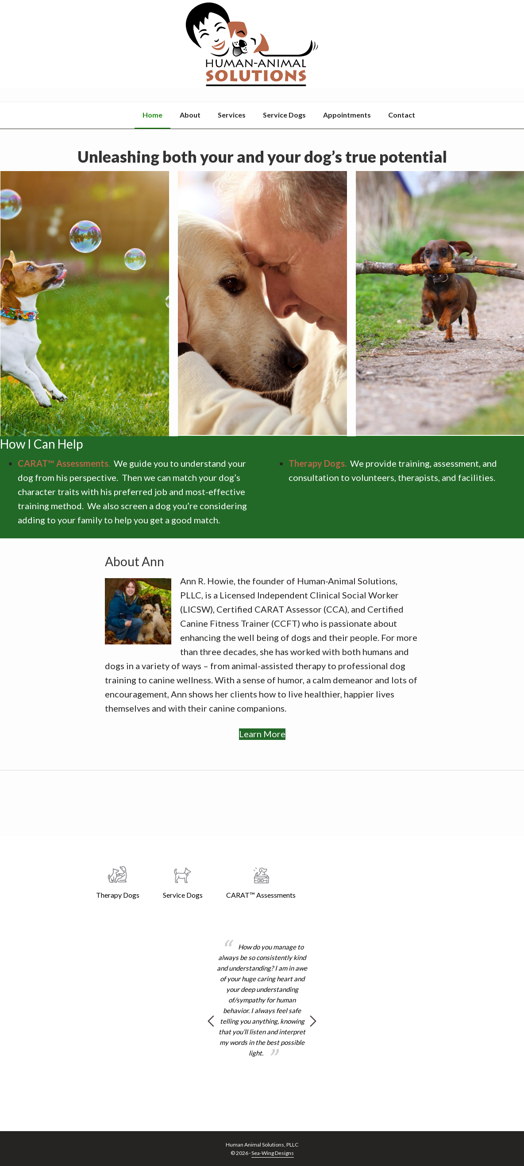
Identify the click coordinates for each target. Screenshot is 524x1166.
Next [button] (313, 1021)
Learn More (262, 720)
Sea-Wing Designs (272, 1153)
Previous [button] (211, 1021)
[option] (262, 1000)
